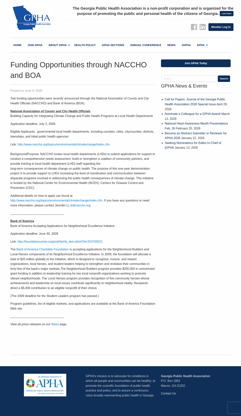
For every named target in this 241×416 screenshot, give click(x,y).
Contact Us (168, 393)
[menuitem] (17, 45)
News (171, 45)
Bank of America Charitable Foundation (42, 249)
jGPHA (186, 45)
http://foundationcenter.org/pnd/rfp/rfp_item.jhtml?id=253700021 (60, 241)
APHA (201, 45)
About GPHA (57, 45)
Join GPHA (34, 45)
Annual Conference (145, 45)
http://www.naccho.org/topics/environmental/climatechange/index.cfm (64, 144)
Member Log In (220, 26)
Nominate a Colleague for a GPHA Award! (193, 113)
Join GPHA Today (196, 63)
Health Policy (85, 45)
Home (17, 45)
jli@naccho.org (80, 205)
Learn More (227, 13)
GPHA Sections (113, 45)
